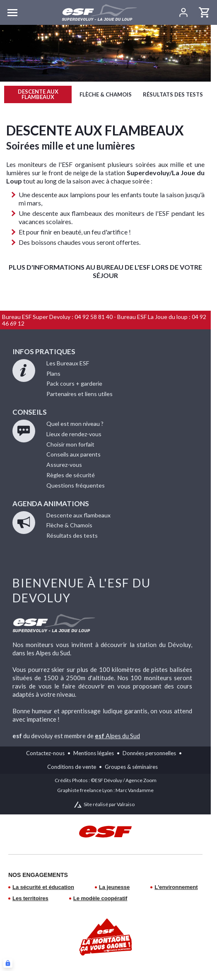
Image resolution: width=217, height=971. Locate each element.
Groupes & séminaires (131, 766)
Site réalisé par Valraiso (109, 804)
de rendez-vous (73, 433)
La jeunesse (114, 887)
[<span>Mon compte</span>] (183, 12)
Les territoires (30, 898)
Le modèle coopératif (100, 898)
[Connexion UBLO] (7, 963)
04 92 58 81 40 (94, 316)
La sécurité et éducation (43, 887)
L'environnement (176, 887)
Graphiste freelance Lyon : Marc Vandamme (105, 790)
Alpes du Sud (117, 735)
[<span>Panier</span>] (204, 12)
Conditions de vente (71, 766)
